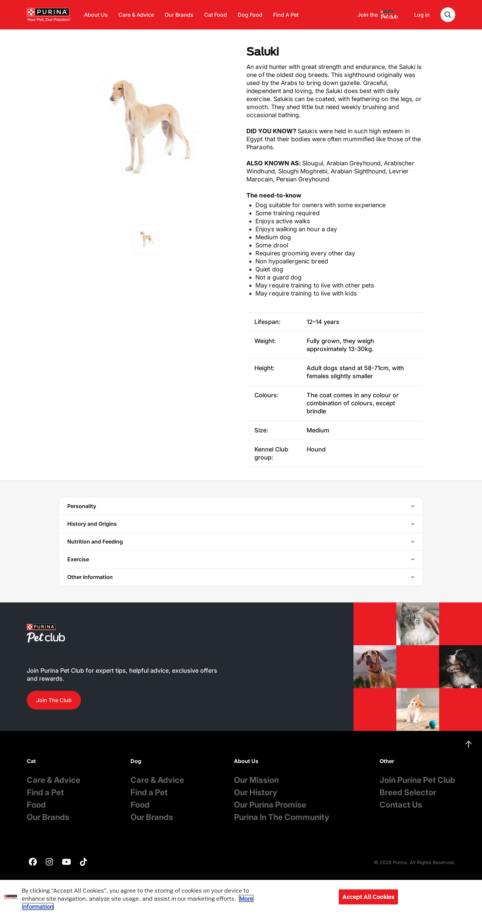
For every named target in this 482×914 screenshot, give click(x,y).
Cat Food (215, 14)
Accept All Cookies (368, 897)
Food (36, 805)
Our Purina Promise (270, 805)
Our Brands (179, 14)
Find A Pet (286, 14)
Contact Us (401, 805)
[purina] (33, 862)
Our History (255, 792)
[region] (241, 897)
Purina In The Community (281, 817)
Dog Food (250, 14)
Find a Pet (45, 792)
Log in (422, 14)
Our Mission (256, 780)
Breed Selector (408, 792)
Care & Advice (136, 14)
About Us (96, 14)
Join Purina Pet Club (417, 780)
